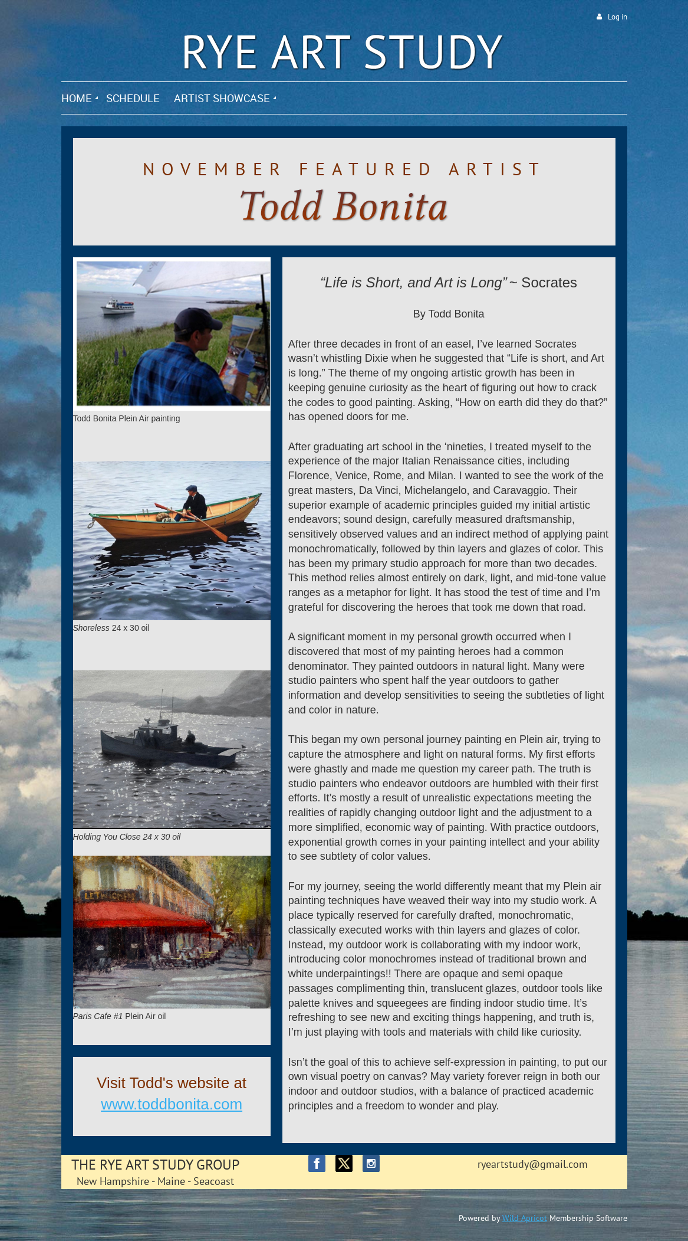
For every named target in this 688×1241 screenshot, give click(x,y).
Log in (617, 17)
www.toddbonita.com (171, 1104)
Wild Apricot (524, 1218)
